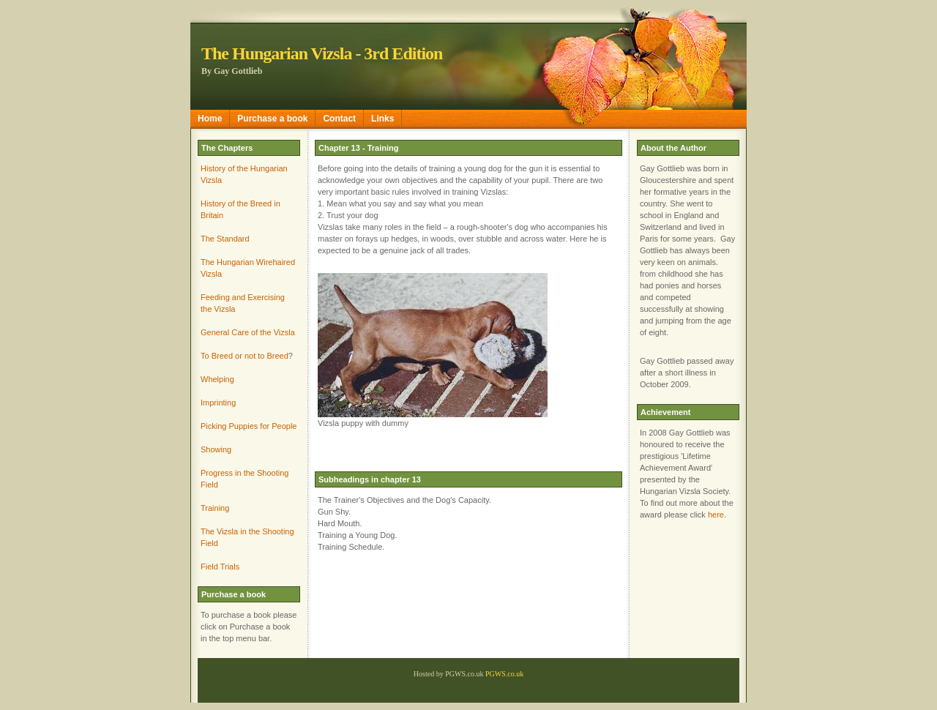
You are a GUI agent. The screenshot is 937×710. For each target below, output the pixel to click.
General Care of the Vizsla (248, 332)
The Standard (225, 238)
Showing (216, 449)
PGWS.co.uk (504, 674)
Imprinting (218, 402)
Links (382, 118)
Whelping (217, 379)
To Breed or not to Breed (244, 355)
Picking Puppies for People (248, 426)
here (716, 514)
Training (215, 508)
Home (210, 118)
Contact (339, 118)
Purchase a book (272, 118)
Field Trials (220, 566)
